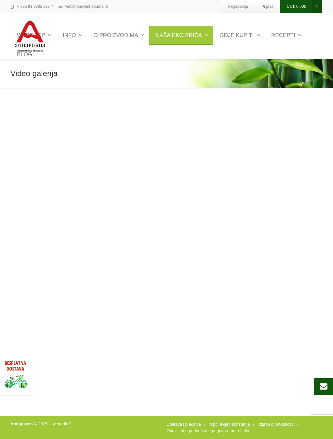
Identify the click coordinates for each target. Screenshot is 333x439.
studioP (64, 423)
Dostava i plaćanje (183, 424)
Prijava (267, 6)
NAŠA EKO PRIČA (181, 35)
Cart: (304, 6)
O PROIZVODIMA (119, 35)
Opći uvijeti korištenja (230, 424)
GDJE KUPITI (240, 35)
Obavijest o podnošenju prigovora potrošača (207, 430)
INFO (73, 35)
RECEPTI (286, 35)
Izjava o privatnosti (276, 424)
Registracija (238, 6)
